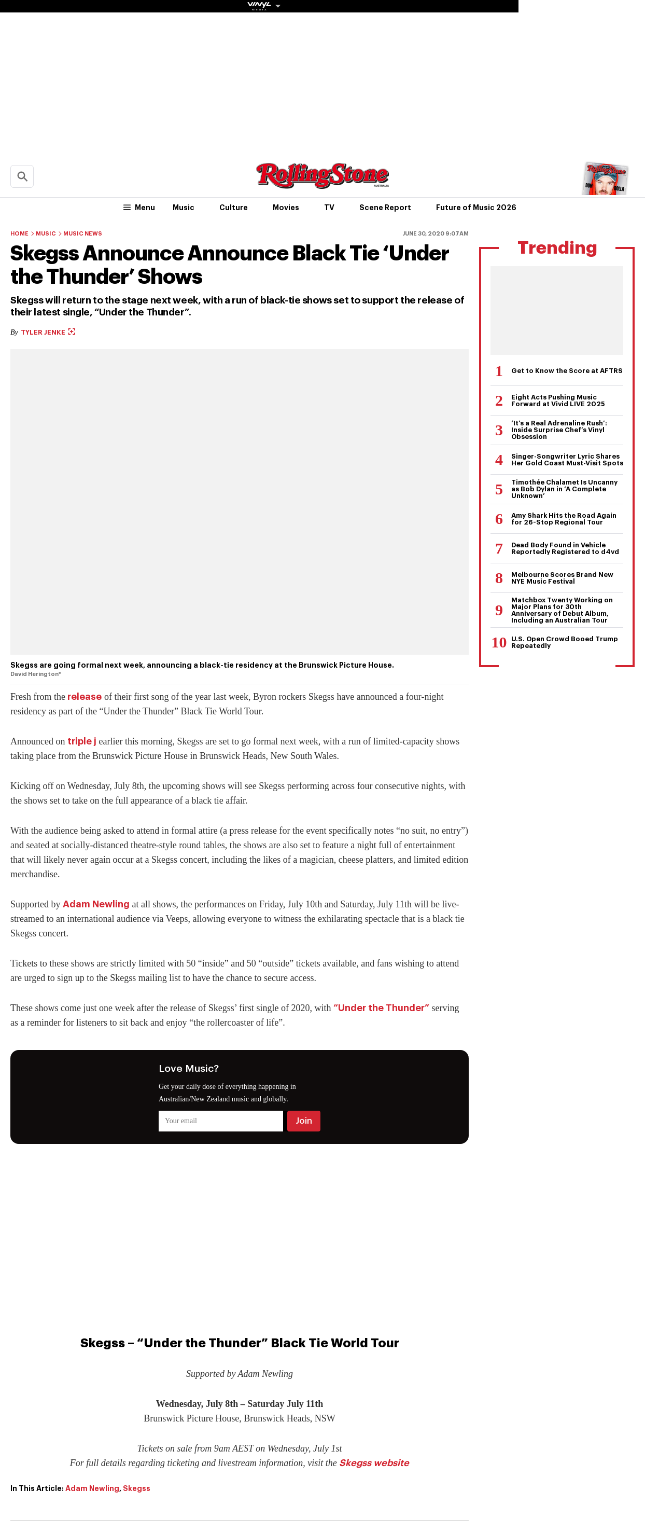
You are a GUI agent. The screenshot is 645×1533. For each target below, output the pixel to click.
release (84, 696)
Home (19, 234)
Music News (82, 234)
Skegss (136, 1488)
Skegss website (374, 1463)
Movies (286, 207)
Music (183, 207)
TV (329, 207)
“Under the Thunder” (381, 1008)
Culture (233, 207)
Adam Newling (96, 904)
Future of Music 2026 (476, 207)
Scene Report (385, 207)
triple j (81, 741)
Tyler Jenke (48, 332)
